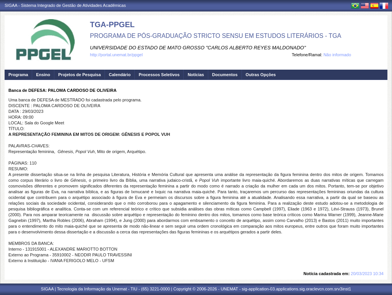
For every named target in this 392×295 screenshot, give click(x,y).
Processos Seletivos (159, 74)
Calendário (120, 74)
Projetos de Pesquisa (79, 74)
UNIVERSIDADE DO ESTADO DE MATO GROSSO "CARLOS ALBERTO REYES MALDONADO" (198, 48)
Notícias (196, 74)
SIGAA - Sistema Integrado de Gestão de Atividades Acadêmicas (65, 5)
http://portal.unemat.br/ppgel (116, 54)
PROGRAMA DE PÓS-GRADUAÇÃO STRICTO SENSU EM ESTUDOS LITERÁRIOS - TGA (215, 36)
